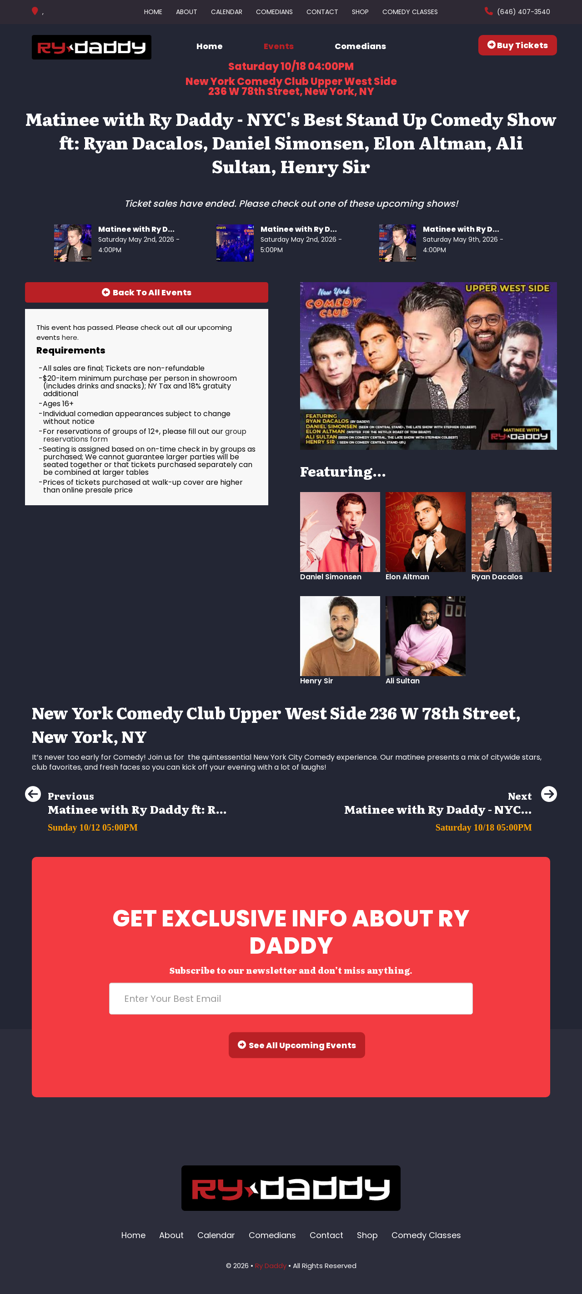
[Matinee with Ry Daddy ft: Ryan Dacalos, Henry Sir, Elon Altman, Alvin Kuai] (126, 825)
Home (153, 11)
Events (279, 46)
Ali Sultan (403, 681)
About (186, 11)
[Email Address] (291, 999)
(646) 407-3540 (522, 11)
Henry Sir (316, 681)
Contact (322, 11)
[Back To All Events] (146, 292)
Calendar (226, 11)
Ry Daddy (270, 1265)
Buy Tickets (517, 45)
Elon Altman (407, 577)
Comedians (274, 11)
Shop (360, 11)
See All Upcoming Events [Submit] (297, 1045)
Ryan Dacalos (497, 577)
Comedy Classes (410, 11)
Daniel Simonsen (330, 577)
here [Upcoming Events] (69, 337)
